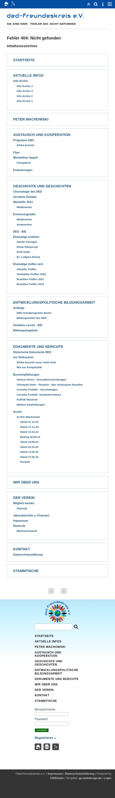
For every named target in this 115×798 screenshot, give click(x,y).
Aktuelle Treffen (26, 269)
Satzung (22, 508)
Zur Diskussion (23, 357)
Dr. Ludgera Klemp (28, 256)
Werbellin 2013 (23, 202)
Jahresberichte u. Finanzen (31, 515)
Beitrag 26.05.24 (30, 436)
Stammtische (26, 571)
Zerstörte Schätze (25, 196)
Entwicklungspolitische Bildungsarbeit (54, 302)
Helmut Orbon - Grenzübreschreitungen (41, 379)
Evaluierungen (22, 170)
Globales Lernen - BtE (27, 325)
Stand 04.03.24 (29, 446)
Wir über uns (26, 482)
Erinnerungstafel (24, 214)
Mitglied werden (23, 503)
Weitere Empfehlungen (31, 404)
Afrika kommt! (25, 145)
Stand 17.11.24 (29, 426)
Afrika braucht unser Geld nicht (36, 362)
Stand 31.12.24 (29, 421)
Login (107, 778)
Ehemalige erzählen (26, 236)
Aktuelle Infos (28, 75)
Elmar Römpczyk (27, 246)
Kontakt (21, 549)
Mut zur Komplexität (29, 367)
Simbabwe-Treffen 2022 (31, 274)
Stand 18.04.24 (29, 441)
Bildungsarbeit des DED (32, 317)
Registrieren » (45, 738)
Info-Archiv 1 (25, 100)
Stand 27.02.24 (29, 456)
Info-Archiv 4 (25, 86)
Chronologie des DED (27, 191)
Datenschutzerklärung (28, 554)
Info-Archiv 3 (25, 90)
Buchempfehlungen (26, 374)
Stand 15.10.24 (29, 431)
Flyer (16, 152)
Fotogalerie (24, 162)
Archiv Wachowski (28, 416)
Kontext (25, 461)
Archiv (17, 411)
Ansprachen (24, 224)
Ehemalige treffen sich (28, 264)
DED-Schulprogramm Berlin (34, 312)
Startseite (24, 60)
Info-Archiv (20, 80)
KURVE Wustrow (27, 399)
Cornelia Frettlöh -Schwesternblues (39, 394)
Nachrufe (19, 525)
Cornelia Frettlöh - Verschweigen (37, 389)
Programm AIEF (23, 140)
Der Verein (24, 498)
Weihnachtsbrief (27, 530)
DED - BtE (19, 231)
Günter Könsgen (27, 241)
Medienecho (24, 207)
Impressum (20, 520)
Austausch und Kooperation (41, 135)
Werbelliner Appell (25, 157)
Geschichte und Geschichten (42, 186)
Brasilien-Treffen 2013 (30, 284)
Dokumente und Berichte (38, 347)
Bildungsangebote (25, 330)
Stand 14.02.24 (29, 451)
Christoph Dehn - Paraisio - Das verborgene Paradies (50, 384)
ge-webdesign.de (90, 778)
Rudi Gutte (23, 251)
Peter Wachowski (30, 119)
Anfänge (18, 307)
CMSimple (57, 778)
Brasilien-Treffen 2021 (30, 279)
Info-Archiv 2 (25, 96)
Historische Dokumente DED (32, 352)
